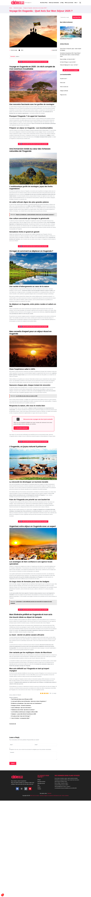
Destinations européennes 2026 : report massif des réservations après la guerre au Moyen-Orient (70, 55)
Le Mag (61, 2)
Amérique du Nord (41, 783)
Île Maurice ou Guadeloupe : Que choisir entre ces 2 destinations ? (26, 705)
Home (10, 7)
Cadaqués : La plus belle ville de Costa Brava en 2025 (23, 715)
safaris (48, 135)
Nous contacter (65, 797)
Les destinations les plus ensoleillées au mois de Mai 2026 (66, 789)
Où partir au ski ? (63, 78)
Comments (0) (12, 725)
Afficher (17, 56)
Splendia (49, 795)
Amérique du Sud (41, 785)
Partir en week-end (64, 86)
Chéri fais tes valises (34, 797)
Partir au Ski (62, 82)
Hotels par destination (54, 2)
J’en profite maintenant (21, 429)
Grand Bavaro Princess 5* (66, 38)
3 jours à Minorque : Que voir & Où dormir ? (21, 709)
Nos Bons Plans (44, 2)
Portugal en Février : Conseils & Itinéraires (21, 707)
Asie (38, 786)
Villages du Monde (64, 91)
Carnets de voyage (18, 7)
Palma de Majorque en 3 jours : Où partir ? (69, 64)
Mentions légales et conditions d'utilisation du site (50, 797)
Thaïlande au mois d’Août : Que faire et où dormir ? (23, 711)
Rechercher (77, 17)
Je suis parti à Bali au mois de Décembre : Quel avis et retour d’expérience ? (28, 702)
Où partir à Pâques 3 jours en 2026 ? (68, 62)
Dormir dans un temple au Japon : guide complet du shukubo (66, 779)
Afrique (39, 781)
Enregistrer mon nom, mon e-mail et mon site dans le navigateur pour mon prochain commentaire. (30, 751)
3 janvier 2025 (54, 50)
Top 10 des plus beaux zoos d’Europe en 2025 (21, 700)
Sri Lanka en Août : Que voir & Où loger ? (20, 717)
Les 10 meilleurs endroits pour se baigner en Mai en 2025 (24, 713)
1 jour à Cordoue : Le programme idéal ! (20, 719)
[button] (80, 3)
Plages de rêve (63, 95)
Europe (39, 788)
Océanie (39, 790)
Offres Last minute (69, 2)
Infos (76, 3)
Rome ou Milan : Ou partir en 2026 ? (67, 59)
